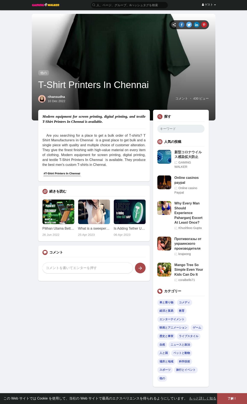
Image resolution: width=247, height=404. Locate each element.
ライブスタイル (188, 336)
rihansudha (56, 96)
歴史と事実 (166, 336)
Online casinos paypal (186, 180)
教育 (181, 310)
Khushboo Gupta (190, 228)
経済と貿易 (166, 310)
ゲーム (197, 327)
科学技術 (184, 361)
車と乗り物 (166, 302)
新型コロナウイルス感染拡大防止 (188, 154)
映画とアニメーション (173, 327)
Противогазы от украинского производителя (188, 243)
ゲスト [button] (209, 4)
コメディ (184, 302)
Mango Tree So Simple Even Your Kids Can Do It (188, 269)
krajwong (184, 254)
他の (43, 73)
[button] (129, 4)
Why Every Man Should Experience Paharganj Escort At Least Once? (188, 212)
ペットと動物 (181, 353)
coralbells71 (186, 280)
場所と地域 (166, 361)
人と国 (163, 353)
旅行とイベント (186, 369)
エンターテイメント (171, 319)
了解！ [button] (232, 398)
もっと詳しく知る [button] (202, 398)
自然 (162, 344)
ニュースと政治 (180, 344)
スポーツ (165, 369)
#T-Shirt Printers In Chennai (62, 173)
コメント (181, 98)
